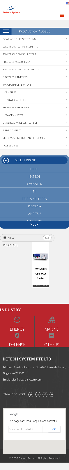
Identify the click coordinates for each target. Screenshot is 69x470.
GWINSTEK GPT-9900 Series (40, 273)
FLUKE (34, 169)
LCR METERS (9, 92)
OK (54, 429)
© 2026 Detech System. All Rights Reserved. (34, 458)
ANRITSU (34, 214)
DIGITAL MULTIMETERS (15, 77)
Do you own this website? (21, 429)
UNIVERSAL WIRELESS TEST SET (20, 122)
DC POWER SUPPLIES (14, 100)
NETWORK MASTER (13, 115)
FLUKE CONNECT (12, 130)
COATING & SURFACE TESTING (19, 39)
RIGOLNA (34, 206)
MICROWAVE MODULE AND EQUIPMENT (24, 138)
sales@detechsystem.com (26, 379)
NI (34, 191)
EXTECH (34, 176)
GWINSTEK (34, 184)
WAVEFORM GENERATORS (17, 84)
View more (41, 285)
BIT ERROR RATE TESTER (16, 107)
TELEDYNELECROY (34, 199)
